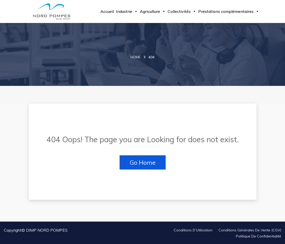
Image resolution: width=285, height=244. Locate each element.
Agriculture (153, 11)
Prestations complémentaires (228, 11)
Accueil (107, 11)
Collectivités (182, 11)
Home (135, 57)
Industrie (127, 11)
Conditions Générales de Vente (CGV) (249, 230)
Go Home (143, 162)
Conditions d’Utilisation (193, 230)
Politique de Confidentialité (258, 236)
